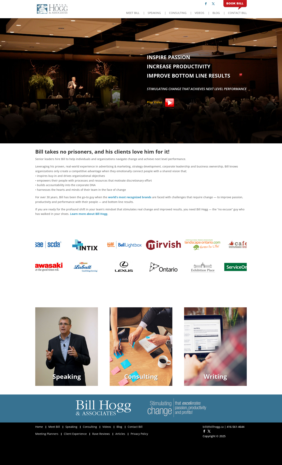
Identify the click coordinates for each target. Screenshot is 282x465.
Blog (216, 13)
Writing (215, 376)
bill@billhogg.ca (213, 427)
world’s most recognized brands (129, 197)
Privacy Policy (139, 434)
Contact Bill (237, 13)
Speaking (154, 13)
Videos (199, 13)
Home (39, 427)
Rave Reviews (101, 434)
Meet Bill (132, 13)
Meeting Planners (46, 434)
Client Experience (75, 434)
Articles (120, 434)
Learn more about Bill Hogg (88, 214)
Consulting (177, 13)
